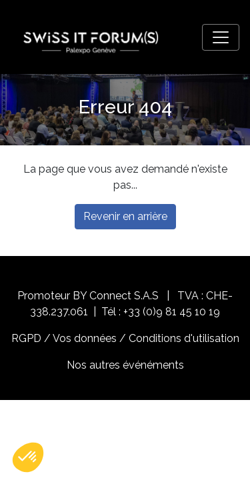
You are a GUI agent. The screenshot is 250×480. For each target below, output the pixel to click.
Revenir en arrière (125, 216)
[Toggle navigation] (220, 37)
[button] (28, 457)
